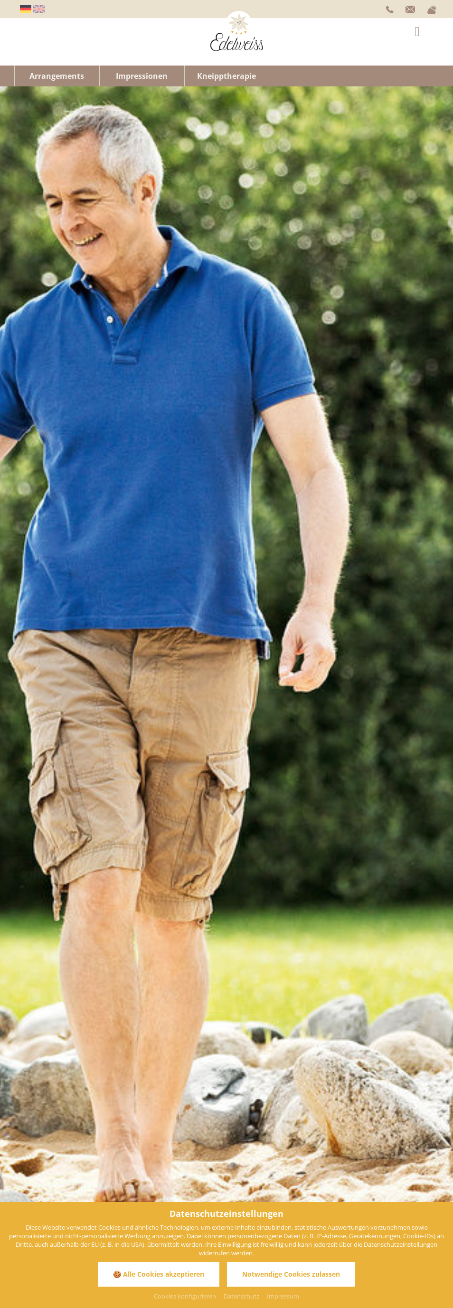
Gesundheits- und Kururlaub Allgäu (274, 392)
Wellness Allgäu (35, 392)
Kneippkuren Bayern (188, 408)
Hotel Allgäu (172, 418)
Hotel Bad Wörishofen (144, 392)
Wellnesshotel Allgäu (291, 373)
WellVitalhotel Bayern (199, 382)
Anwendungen (190, 573)
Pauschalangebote (318, 563)
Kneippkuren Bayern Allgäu (271, 408)
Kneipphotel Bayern (85, 408)
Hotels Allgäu (417, 357)
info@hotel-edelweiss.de (53, 1101)
